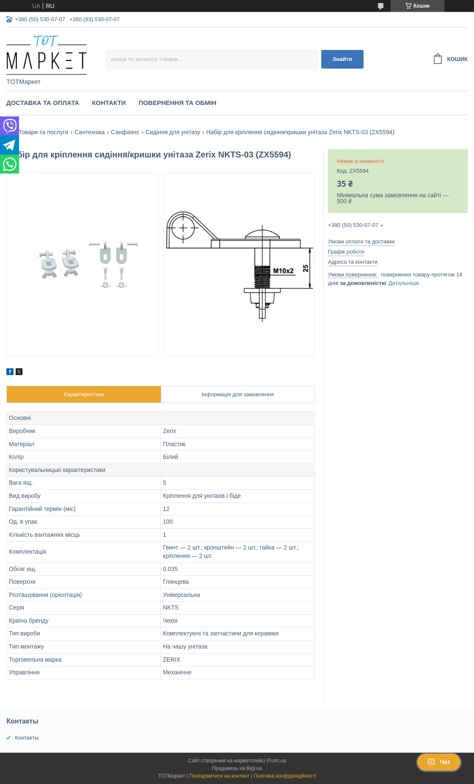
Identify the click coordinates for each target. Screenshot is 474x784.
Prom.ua (276, 761)
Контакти (109, 102)
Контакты (27, 737)
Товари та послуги (43, 132)
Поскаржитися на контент (219, 776)
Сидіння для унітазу (173, 132)
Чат (438, 762)
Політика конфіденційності (285, 776)
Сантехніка (89, 132)
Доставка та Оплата (42, 102)
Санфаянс (125, 132)
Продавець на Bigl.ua (237, 768)
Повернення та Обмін (177, 102)
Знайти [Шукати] (343, 59)
